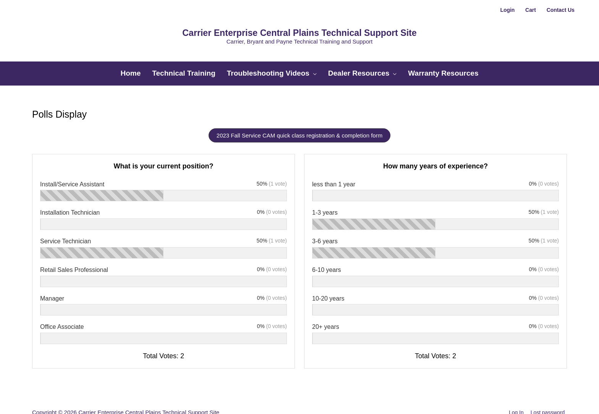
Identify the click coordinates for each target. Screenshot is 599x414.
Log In (515, 393)
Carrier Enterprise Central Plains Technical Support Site (299, 26)
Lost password (548, 393)
